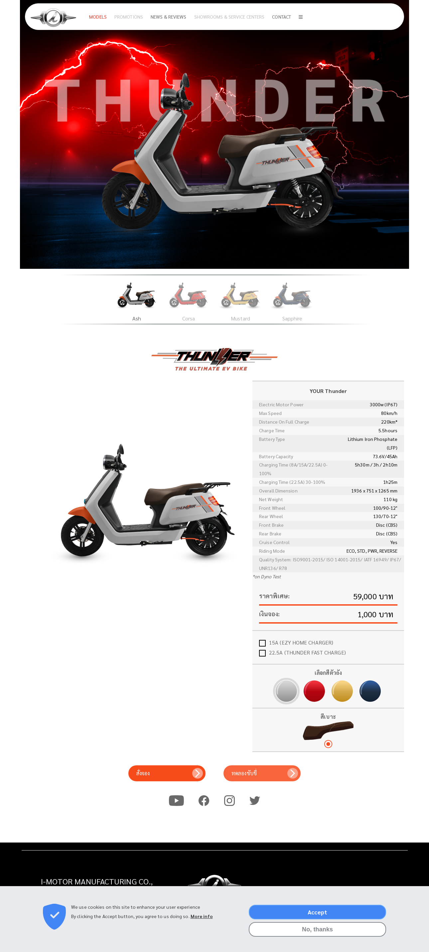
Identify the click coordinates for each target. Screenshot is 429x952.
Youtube (176, 800)
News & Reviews (168, 16)
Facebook (204, 800)
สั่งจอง (143, 773)
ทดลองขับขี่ (244, 773)
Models (98, 16)
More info (202, 916)
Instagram (229, 800)
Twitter (254, 800)
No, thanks (317, 929)
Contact (281, 16)
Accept (317, 912)
